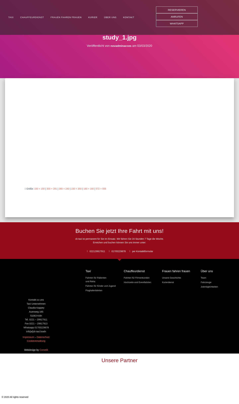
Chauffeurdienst (32, 17)
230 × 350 (76, 188)
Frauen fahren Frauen (66, 17)
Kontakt (128, 17)
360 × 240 (64, 188)
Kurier (92, 17)
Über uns (110, 17)
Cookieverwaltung (36, 341)
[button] (177, 9)
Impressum (28, 337)
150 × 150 (39, 188)
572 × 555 (101, 188)
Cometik (44, 350)
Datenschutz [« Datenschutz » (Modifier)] (43, 337)
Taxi (11, 17)
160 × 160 (88, 188)
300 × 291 (52, 188)
